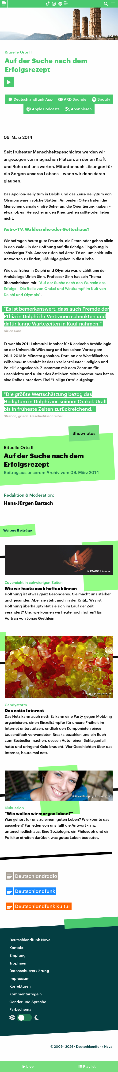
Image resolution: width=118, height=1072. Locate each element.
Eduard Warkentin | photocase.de (93, 35)
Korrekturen (20, 986)
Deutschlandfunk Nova (29, 939)
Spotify (101, 99)
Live (30, 1066)
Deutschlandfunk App (30, 99)
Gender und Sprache (27, 1001)
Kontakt (16, 947)
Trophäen (17, 963)
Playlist (89, 1066)
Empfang (17, 955)
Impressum (19, 978)
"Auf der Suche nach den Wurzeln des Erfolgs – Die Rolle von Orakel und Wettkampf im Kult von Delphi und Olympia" (55, 288)
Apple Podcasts (43, 109)
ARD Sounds (72, 99)
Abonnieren (78, 109)
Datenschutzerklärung (29, 970)
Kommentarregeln (25, 994)
